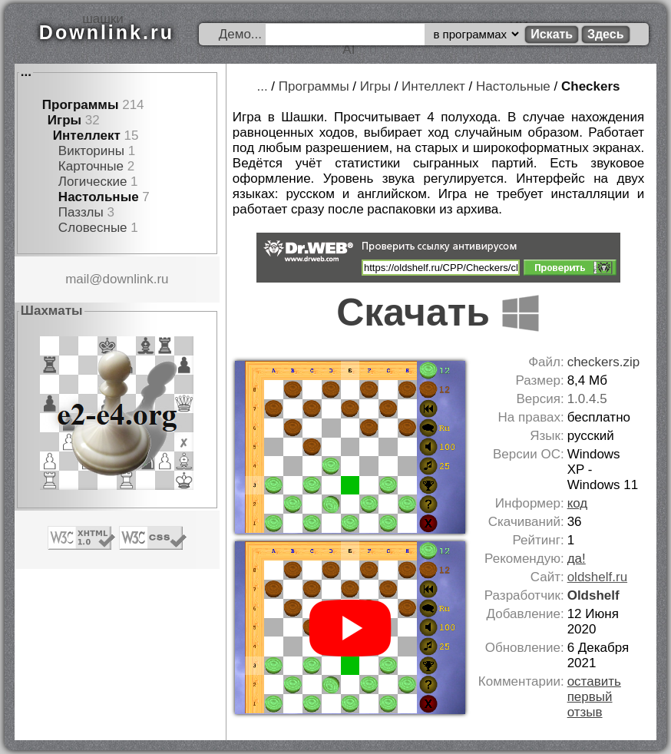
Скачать (438, 312)
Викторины (91, 151)
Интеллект (87, 135)
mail (77, 279)
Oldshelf (593, 595)
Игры (64, 120)
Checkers (590, 86)
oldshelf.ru (597, 577)
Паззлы (81, 212)
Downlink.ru (106, 32)
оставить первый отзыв (594, 696)
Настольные (98, 197)
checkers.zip (603, 362)
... (26, 71)
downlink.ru (136, 279)
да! (576, 558)
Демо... (240, 34)
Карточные (91, 166)
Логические (92, 181)
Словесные (92, 227)
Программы (80, 105)
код (577, 503)
